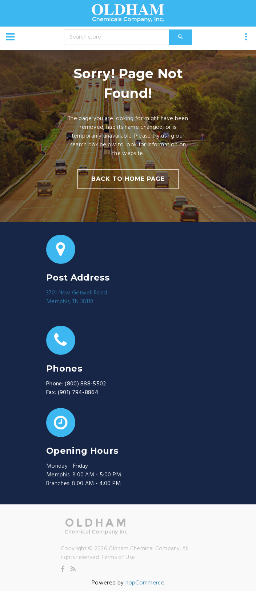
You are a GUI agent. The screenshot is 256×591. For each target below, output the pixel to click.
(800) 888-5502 (85, 384)
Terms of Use (118, 557)
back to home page (127, 178)
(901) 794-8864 (78, 392)
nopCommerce (145, 583)
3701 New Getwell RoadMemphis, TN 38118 (76, 297)
